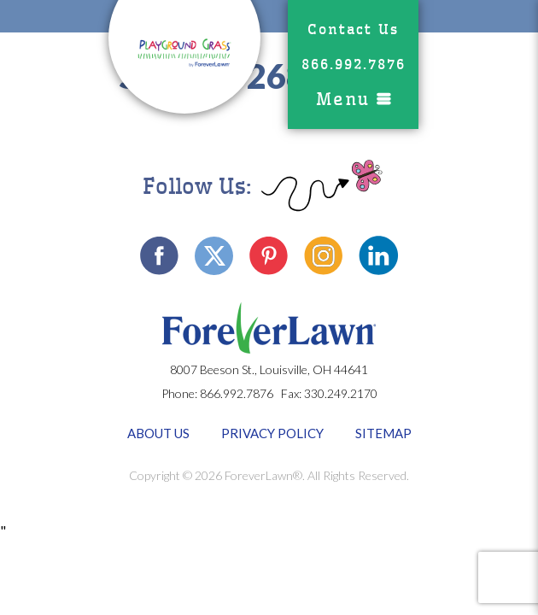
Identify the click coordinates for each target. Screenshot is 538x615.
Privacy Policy (272, 433)
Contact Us (353, 29)
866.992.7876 (353, 64)
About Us (158, 433)
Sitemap (383, 433)
